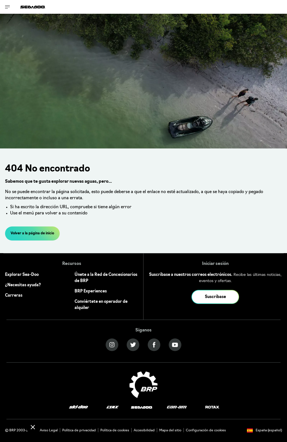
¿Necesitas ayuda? (23, 285)
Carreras (13, 296)
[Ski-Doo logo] (78, 407)
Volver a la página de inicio (32, 233)
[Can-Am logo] (177, 407)
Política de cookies (114, 430)
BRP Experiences (91, 291)
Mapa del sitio (170, 430)
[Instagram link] (112, 345)
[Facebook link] (154, 345)
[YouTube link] (175, 345)
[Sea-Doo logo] (32, 7)
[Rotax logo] (212, 407)
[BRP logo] (143, 385)
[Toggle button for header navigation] (7, 7)
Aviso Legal (49, 430)
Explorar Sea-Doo (22, 275)
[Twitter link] (133, 345)
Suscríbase (215, 297)
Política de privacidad (79, 430)
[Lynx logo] (113, 407)
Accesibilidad (144, 430)
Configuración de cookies (206, 430)
